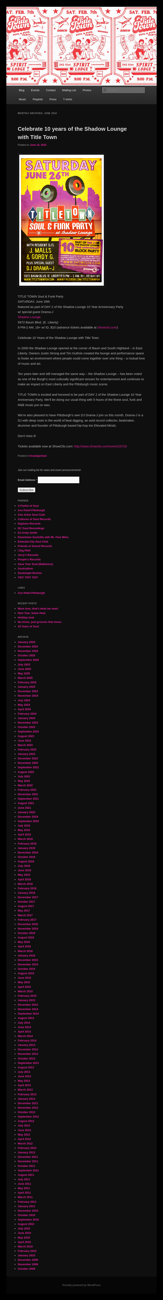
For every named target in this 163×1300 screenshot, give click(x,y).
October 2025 (26, 655)
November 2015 (28, 964)
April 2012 (24, 1139)
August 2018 (26, 861)
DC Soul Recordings (31, 528)
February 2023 (27, 749)
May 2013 (24, 1080)
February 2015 (27, 995)
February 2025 (27, 682)
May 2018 (24, 874)
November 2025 (28, 651)
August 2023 (26, 736)
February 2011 (27, 1201)
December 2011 (28, 1156)
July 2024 (24, 700)
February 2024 (27, 713)
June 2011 (24, 1183)
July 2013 (24, 1071)
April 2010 (24, 1242)
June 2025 (24, 669)
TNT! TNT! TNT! (28, 577)
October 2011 (26, 1166)
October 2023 (26, 727)
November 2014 (28, 1009)
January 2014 (26, 1045)
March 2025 (25, 677)
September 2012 (28, 1116)
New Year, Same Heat (31, 613)
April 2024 (24, 709)
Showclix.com (107, 327)
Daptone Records (29, 523)
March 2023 (25, 745)
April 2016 (24, 946)
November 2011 (28, 1161)
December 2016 (28, 924)
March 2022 (25, 785)
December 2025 (28, 646)
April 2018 (24, 879)
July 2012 (24, 1125)
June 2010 (24, 1233)
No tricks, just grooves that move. (40, 622)
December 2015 (28, 960)
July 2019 (24, 825)
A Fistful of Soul (28, 505)
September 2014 (28, 1013)
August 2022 (26, 772)
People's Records (29, 559)
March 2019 (25, 839)
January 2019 (26, 848)
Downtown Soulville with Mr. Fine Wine (43, 537)
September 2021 (28, 798)
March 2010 (25, 1246)
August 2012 (26, 1121)
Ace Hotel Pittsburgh (31, 510)
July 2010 (24, 1228)
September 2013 (28, 1063)
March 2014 (25, 1036)
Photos (87, 90)
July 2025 (24, 664)
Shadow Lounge (29, 317)
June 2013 (24, 1076)
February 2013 (27, 1094)
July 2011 (24, 1179)
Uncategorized (38, 455)
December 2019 (28, 816)
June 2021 (24, 807)
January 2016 (26, 955)
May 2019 (24, 830)
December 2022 (28, 758)
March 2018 (25, 883)
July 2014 (24, 1022)
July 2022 (24, 776)
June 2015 (24, 977)
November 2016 (28, 928)
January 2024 (26, 718)
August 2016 (26, 937)
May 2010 (24, 1237)
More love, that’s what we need (38, 608)
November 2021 (28, 794)
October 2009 (26, 1268)
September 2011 (28, 1170)
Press (52, 99)
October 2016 (26, 933)
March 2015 (25, 991)
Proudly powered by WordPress (81, 1285)
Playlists (38, 99)
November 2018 (28, 852)
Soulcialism (25, 568)
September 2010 (28, 1219)
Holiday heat (26, 617)
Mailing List (69, 90)
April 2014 (24, 1031)
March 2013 (25, 1089)
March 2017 (25, 915)
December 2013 (28, 1049)
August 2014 (26, 1018)
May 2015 (24, 982)
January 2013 (26, 1098)
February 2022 (27, 789)
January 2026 (26, 642)
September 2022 (28, 767)
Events (35, 90)
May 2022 (24, 780)
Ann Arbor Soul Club (31, 514)
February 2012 (27, 1148)
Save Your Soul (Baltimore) (35, 564)
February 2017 (27, 919)
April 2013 (24, 1085)
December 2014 (28, 1004)
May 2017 (24, 910)
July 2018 (24, 865)
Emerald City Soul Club (33, 541)
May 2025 (24, 673)
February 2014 (27, 1040)
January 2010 (26, 1255)
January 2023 (26, 754)
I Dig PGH (24, 550)
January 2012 (26, 1152)
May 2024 (24, 704)
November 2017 (28, 897)
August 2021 (26, 803)
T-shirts (67, 99)
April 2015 (24, 986)
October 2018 (26, 857)
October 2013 (26, 1058)
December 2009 (28, 1259)
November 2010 (28, 1210)
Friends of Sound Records (35, 546)
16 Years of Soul (28, 626)
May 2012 (24, 1134)
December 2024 (28, 691)
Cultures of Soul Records (34, 519)
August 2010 (26, 1224)
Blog (21, 90)
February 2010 (27, 1251)
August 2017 (26, 906)
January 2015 (26, 1000)
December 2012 (28, 1103)
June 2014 (24, 1027)
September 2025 (28, 659)
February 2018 (27, 888)
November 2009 (28, 1264)
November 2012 (28, 1107)
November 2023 (28, 722)
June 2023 (24, 740)
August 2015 (26, 973)
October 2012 (26, 1112)
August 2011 (26, 1174)
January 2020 (26, 812)
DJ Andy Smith (27, 532)
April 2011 (24, 1192)
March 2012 (25, 1143)
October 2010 (26, 1215)
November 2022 (28, 762)
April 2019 (24, 834)
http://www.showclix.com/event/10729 (100, 446)
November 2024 (28, 695)
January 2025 (26, 686)
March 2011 (25, 1197)
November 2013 (28, 1053)
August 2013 (26, 1067)
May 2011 (24, 1188)
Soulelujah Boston (30, 573)
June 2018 (24, 870)
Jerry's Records (28, 555)
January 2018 (26, 892)
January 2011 (26, 1206)
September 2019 (28, 821)
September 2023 (28, 731)
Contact (51, 90)
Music (22, 99)
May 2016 (24, 942)
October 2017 (26, 901)
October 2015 (26, 968)
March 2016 (25, 951)
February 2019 (27, 843)
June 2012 (24, 1130)
